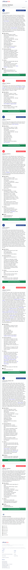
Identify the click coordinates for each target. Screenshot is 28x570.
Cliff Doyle (7, 359)
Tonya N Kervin (7, 320)
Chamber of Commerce (5, 557)
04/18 (4, 562)
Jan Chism (12, 317)
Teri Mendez (8, 172)
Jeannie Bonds (6, 360)
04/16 (3, 563)
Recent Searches (4, 561)
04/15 (4, 563)
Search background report (14, 111)
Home (3, 552)
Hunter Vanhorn (21, 307)
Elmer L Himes (20, 402)
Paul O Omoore (12, 47)
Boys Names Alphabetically (6, 567)
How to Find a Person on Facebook (7, 564)
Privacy (15, 554)
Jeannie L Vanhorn (12, 315)
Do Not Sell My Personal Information (7, 554)
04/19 (3, 562)
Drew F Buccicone (15, 124)
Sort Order (23, 7)
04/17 (6, 562)
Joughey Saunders (13, 103)
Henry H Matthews (19, 86)
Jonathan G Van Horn (17, 299)
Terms (15, 552)
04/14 (6, 563)
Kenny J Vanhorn (12, 399)
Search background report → (21, 10)
